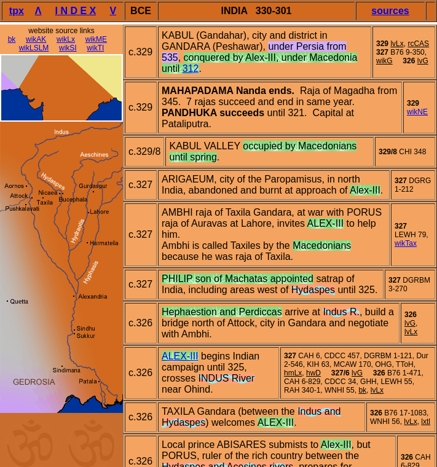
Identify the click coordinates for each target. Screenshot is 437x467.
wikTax (406, 243)
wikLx (66, 39)
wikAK (36, 39)
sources (390, 11)
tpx (16, 11)
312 (191, 68)
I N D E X (75, 11)
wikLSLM (34, 48)
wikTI (95, 48)
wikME (96, 39)
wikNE (417, 112)
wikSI (68, 48)
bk (12, 39)
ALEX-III (180, 356)
